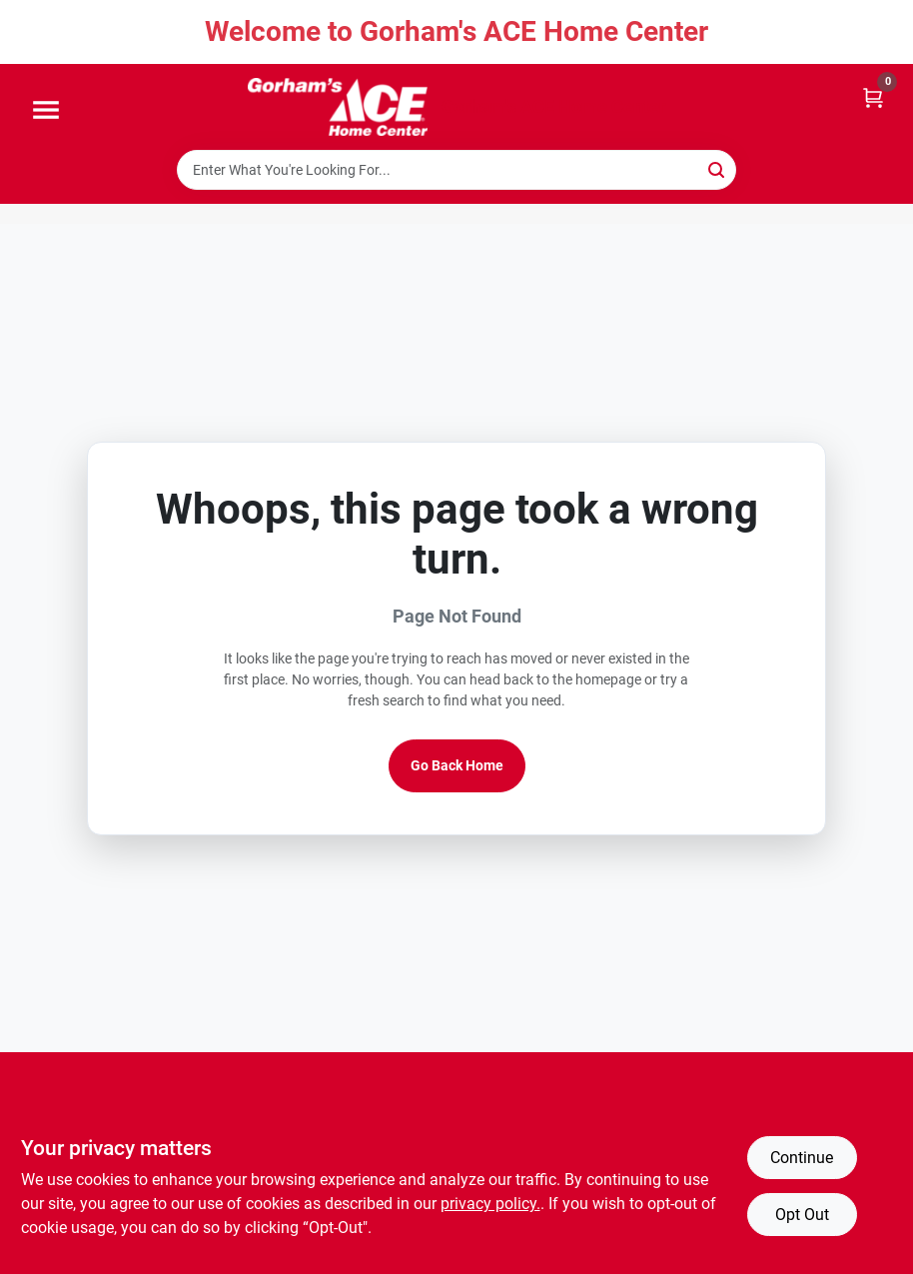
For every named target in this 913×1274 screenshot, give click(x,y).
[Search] (717, 168)
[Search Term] (456, 170)
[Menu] (46, 111)
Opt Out (802, 1214)
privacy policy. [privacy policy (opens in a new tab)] (490, 1203)
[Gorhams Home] (338, 107)
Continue (801, 1157)
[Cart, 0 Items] (873, 96)
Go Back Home (457, 765)
